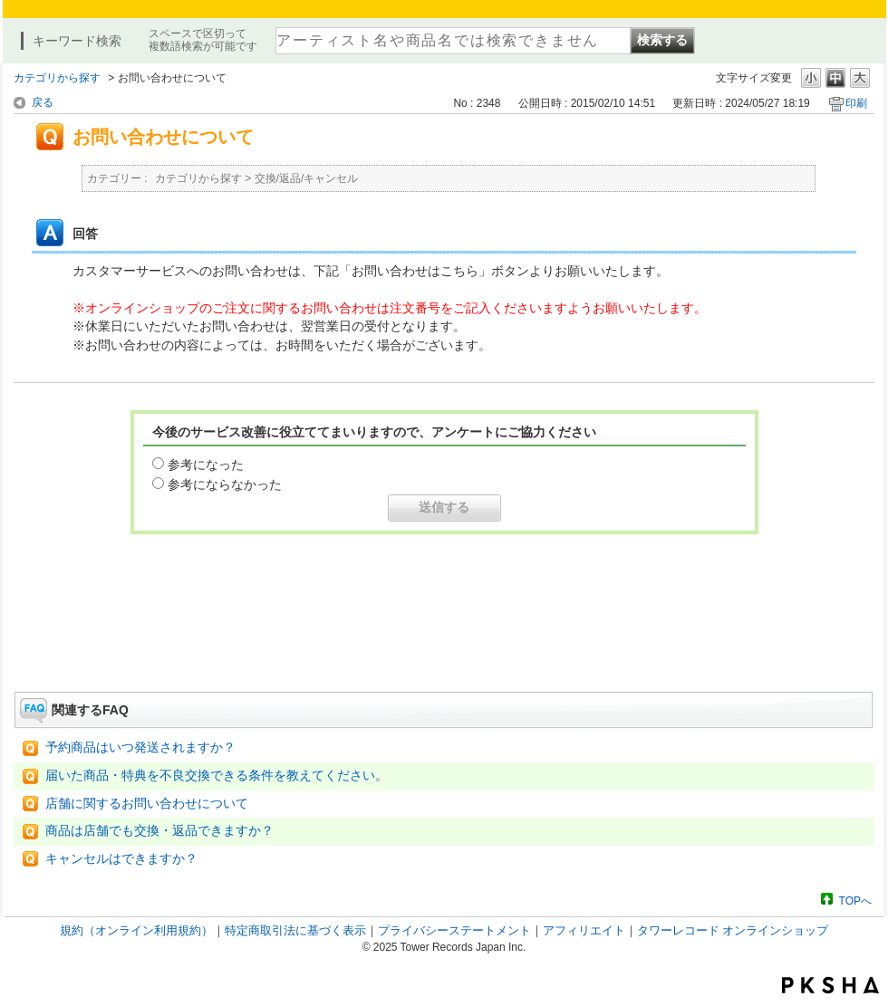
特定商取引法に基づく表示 (295, 930)
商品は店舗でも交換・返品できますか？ (159, 831)
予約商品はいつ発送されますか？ (140, 747)
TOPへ (855, 900)
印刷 (856, 103)
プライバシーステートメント (454, 930)
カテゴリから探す (57, 78)
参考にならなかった (225, 484)
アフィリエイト (584, 930)
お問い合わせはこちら (444, 641)
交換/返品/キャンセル (307, 178)
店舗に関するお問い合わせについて (146, 803)
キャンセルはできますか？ (121, 859)
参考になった (206, 464)
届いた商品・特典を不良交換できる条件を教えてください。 (216, 775)
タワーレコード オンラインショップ (733, 930)
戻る (42, 102)
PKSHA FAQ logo (830, 985)
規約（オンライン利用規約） (136, 930)
